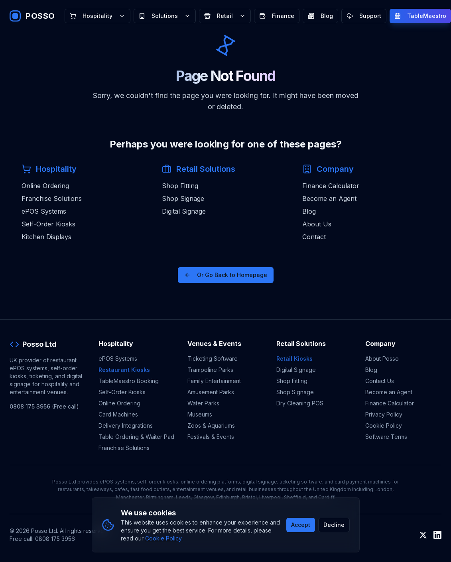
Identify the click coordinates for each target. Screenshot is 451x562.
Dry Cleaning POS (299, 403)
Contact (314, 237)
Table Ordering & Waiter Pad (136, 436)
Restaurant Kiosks (124, 369)
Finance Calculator (330, 186)
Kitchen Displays (46, 237)
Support (364, 15)
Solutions (165, 15)
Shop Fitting (180, 186)
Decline (334, 524)
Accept (300, 524)
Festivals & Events (210, 436)
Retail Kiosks (294, 358)
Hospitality (97, 15)
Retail (225, 15)
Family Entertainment (214, 380)
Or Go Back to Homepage (225, 274)
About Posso (382, 358)
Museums (199, 414)
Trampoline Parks (210, 369)
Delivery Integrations (125, 425)
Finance (276, 15)
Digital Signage (184, 211)
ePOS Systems (44, 211)
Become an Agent (329, 198)
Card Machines (118, 414)
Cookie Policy (383, 425)
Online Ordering (45, 186)
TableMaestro (420, 15)
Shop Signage (183, 198)
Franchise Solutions (52, 198)
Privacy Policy (383, 414)
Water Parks (203, 403)
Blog (320, 15)
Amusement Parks (210, 392)
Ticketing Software (212, 358)
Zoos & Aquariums (211, 425)
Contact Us (379, 380)
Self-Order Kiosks (48, 224)
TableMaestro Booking (128, 380)
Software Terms (386, 436)
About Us (316, 224)
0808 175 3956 (30, 406)
